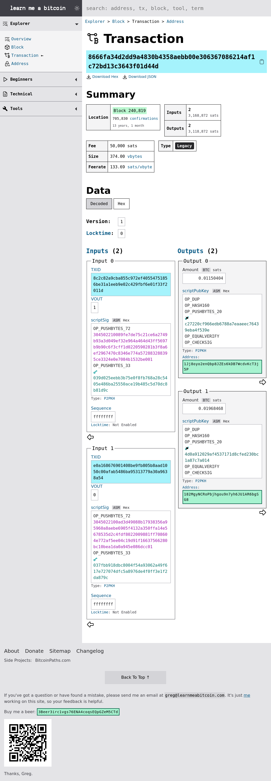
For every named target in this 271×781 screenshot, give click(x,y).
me (247, 695)
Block (118, 21)
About (11, 651)
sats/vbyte (139, 166)
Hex (121, 203)
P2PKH (109, 398)
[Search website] (176, 8)
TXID (96, 269)
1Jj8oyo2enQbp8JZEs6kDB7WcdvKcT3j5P (221, 366)
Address (175, 21)
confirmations (144, 118)
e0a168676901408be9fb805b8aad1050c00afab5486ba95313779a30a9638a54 (130, 471)
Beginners (21, 79)
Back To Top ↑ (135, 677)
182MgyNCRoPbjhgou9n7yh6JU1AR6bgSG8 (221, 497)
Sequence (101, 408)
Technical (21, 93)
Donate (34, 651)
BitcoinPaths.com (53, 660)
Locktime (98, 233)
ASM (116, 320)
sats (217, 270)
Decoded (99, 203)
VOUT (97, 299)
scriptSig (100, 320)
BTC (206, 270)
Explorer (95, 21)
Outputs (191, 251)
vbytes (134, 156)
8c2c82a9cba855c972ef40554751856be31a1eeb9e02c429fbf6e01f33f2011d (130, 284)
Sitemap (60, 651)
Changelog (90, 651)
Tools (16, 108)
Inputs (97, 251)
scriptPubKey (196, 290)
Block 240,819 (130, 110)
